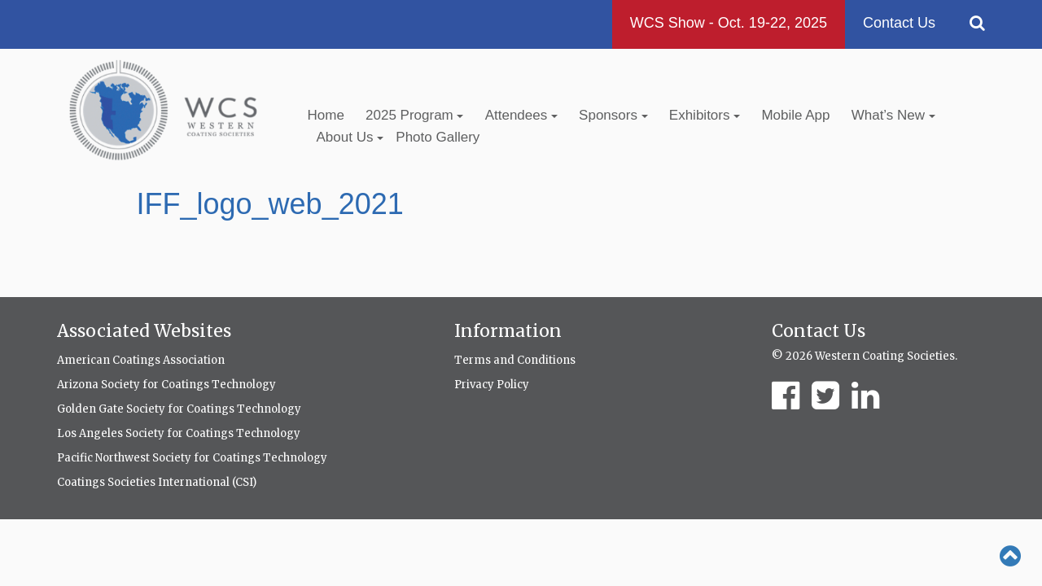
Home (326, 115)
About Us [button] (350, 137)
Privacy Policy (491, 384)
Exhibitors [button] (704, 115)
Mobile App (795, 115)
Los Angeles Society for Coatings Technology (178, 433)
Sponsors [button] (613, 115)
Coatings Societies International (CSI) (156, 482)
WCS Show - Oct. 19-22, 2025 (728, 23)
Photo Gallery (437, 137)
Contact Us (899, 23)
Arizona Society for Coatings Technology (166, 384)
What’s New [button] (893, 115)
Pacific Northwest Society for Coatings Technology (192, 458)
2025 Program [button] (414, 115)
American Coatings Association (141, 360)
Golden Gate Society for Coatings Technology (179, 409)
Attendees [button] (521, 115)
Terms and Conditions (515, 360)
